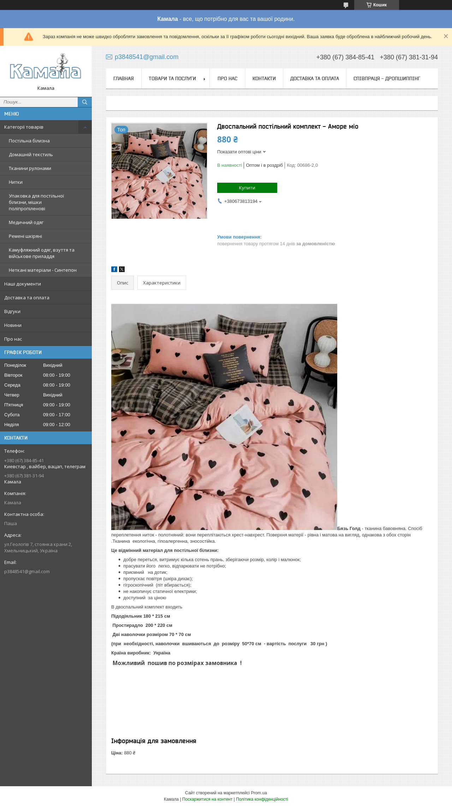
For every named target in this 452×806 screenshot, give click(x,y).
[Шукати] (85, 102)
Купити (247, 187)
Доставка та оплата (26, 297)
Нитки (16, 182)
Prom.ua (259, 792)
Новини (13, 325)
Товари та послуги (172, 78)
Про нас (13, 339)
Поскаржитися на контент (207, 799)
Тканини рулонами (30, 168)
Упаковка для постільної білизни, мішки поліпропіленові (36, 202)
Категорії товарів (23, 127)
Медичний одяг (26, 222)
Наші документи (22, 284)
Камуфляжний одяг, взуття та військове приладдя (42, 253)
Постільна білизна (29, 140)
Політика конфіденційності (262, 799)
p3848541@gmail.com (27, 571)
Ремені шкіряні (25, 236)
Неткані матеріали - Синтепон (43, 270)
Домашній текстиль (31, 154)
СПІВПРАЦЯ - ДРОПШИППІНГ (386, 78)
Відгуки (12, 311)
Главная (123, 78)
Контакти (264, 78)
